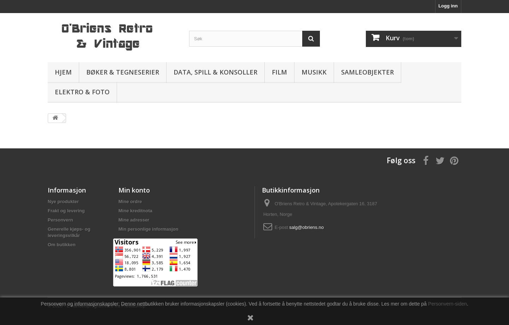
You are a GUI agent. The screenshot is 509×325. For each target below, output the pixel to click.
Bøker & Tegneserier (122, 72)
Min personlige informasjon (148, 229)
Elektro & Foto (82, 92)
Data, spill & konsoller (215, 72)
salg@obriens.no (306, 227)
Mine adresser (133, 220)
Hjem (63, 72)
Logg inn (448, 5)
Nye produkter (63, 201)
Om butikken (62, 244)
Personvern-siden (447, 304)
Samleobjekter (367, 72)
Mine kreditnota (135, 210)
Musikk (314, 72)
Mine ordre (130, 201)
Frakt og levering (66, 210)
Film (279, 72)
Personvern (60, 220)
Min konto (134, 190)
